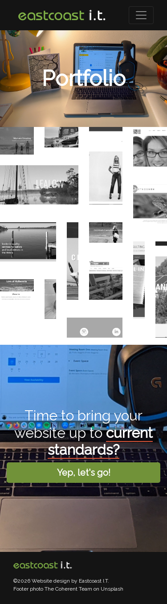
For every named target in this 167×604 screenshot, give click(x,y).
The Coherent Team (68, 589)
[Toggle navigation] (141, 15)
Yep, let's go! (83, 472)
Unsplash (112, 589)
